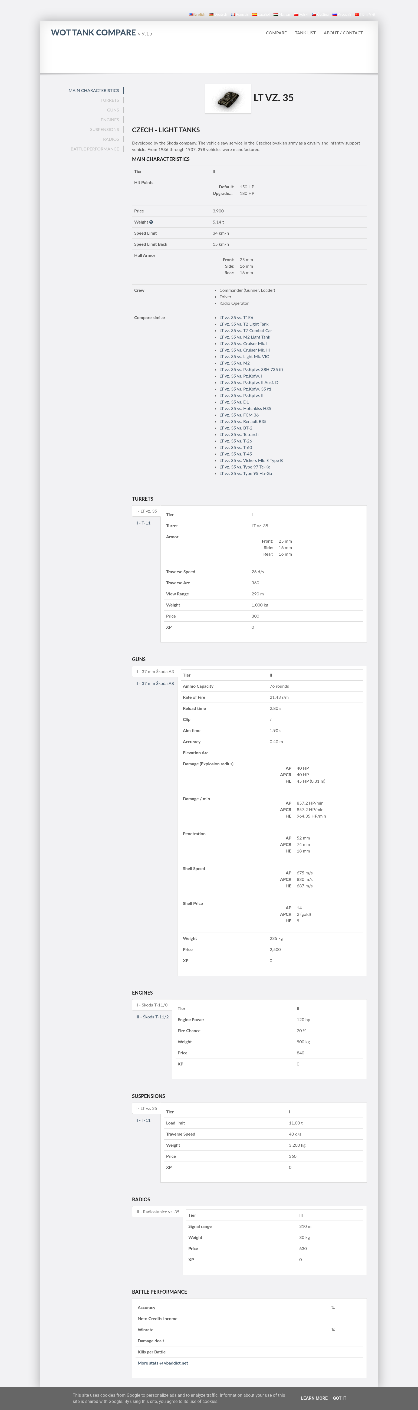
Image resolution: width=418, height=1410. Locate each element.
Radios (111, 139)
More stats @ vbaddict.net (163, 1362)
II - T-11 (143, 522)
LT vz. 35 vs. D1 (234, 401)
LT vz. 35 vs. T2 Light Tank (243, 323)
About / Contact (343, 32)
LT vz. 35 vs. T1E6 (236, 317)
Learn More (314, 1398)
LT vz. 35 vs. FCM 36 (239, 414)
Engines (110, 119)
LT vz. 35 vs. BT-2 (235, 427)
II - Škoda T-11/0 (151, 1004)
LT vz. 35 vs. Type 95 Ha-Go (245, 473)
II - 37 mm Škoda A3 (155, 671)
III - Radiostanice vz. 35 (157, 1211)
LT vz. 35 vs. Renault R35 (242, 421)
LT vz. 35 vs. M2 (234, 362)
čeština (320, 14)
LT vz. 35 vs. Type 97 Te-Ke (244, 466)
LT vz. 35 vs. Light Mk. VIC (244, 356)
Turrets (109, 100)
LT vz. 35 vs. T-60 (235, 447)
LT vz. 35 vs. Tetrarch (239, 434)
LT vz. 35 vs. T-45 (235, 453)
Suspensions (104, 129)
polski (301, 14)
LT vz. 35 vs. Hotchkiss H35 (245, 408)
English (197, 14)
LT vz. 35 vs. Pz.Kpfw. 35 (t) (245, 388)
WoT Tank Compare (101, 32)
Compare (276, 32)
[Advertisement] (209, 58)
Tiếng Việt (365, 14)
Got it (339, 1398)
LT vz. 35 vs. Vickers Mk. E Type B (251, 460)
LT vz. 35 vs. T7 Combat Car (245, 330)
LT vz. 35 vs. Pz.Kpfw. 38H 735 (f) (251, 369)
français (240, 14)
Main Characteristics (93, 90)
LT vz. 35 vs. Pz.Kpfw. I (240, 375)
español (260, 14)
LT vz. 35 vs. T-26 (235, 440)
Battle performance (95, 148)
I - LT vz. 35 (146, 510)
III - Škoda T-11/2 (152, 1016)
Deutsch (218, 14)
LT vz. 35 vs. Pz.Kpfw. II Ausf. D (248, 382)
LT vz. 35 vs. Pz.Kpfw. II (241, 395)
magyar (282, 14)
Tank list (305, 32)
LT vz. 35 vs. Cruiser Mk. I (243, 343)
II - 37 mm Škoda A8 (155, 683)
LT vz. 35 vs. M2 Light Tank (244, 336)
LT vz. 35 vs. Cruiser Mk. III (244, 349)
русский (342, 14)
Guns (113, 109)
